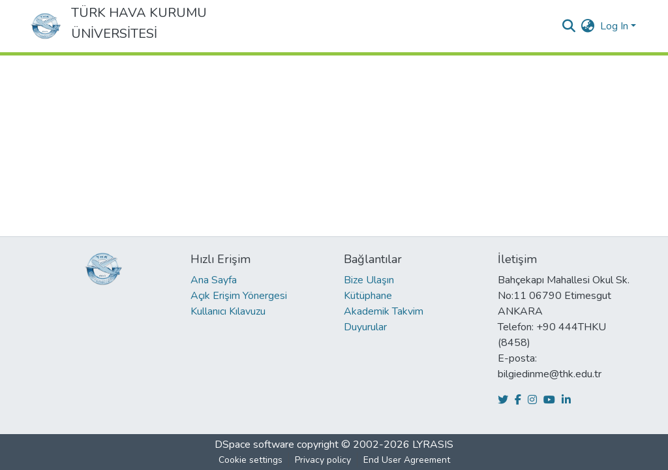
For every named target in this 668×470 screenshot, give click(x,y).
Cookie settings (250, 460)
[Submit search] (569, 26)
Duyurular (365, 327)
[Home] (46, 26)
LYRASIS (432, 444)
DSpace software (254, 444)
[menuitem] (588, 26)
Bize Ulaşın (369, 280)
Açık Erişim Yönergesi (238, 296)
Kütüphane (368, 296)
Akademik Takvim (383, 311)
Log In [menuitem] (614, 26)
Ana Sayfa (213, 280)
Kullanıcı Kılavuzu (228, 311)
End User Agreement (406, 460)
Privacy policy (323, 460)
